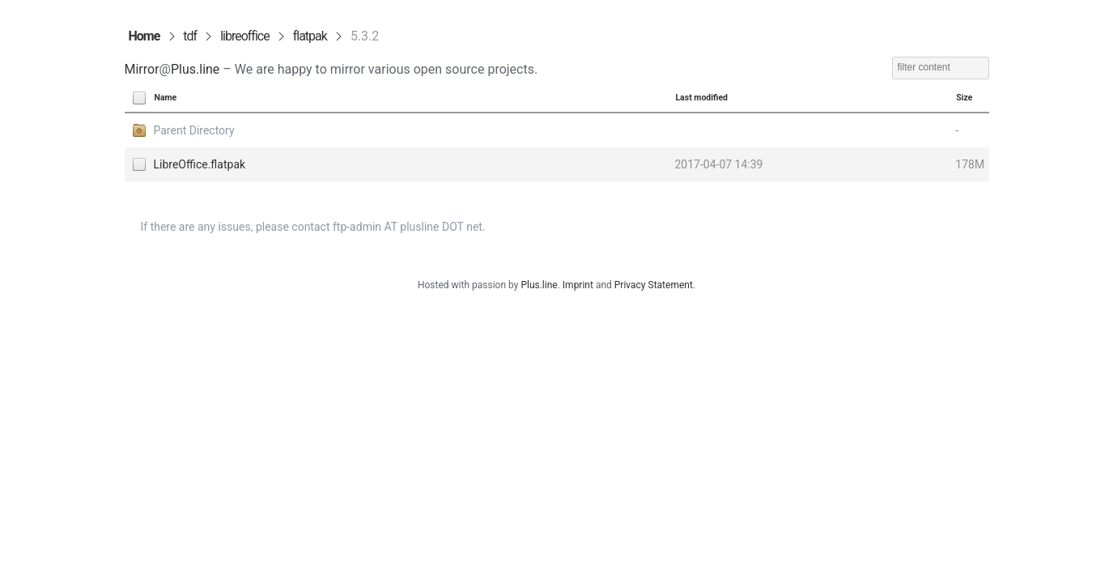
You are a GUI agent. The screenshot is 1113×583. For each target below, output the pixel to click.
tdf (190, 36)
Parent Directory (194, 130)
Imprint (578, 285)
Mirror (142, 69)
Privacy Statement (653, 285)
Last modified (701, 97)
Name (166, 97)
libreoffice (245, 36)
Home (144, 36)
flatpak (310, 36)
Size (964, 97)
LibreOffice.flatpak (200, 164)
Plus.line (195, 69)
